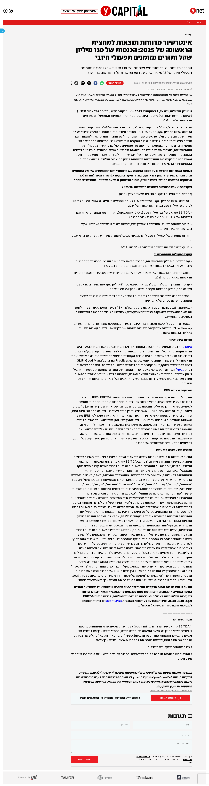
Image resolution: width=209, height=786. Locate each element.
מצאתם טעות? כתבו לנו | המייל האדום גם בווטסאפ (171, 691)
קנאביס (151, 89)
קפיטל (188, 34)
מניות (170, 89)
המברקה (179, 89)
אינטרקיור (161, 89)
